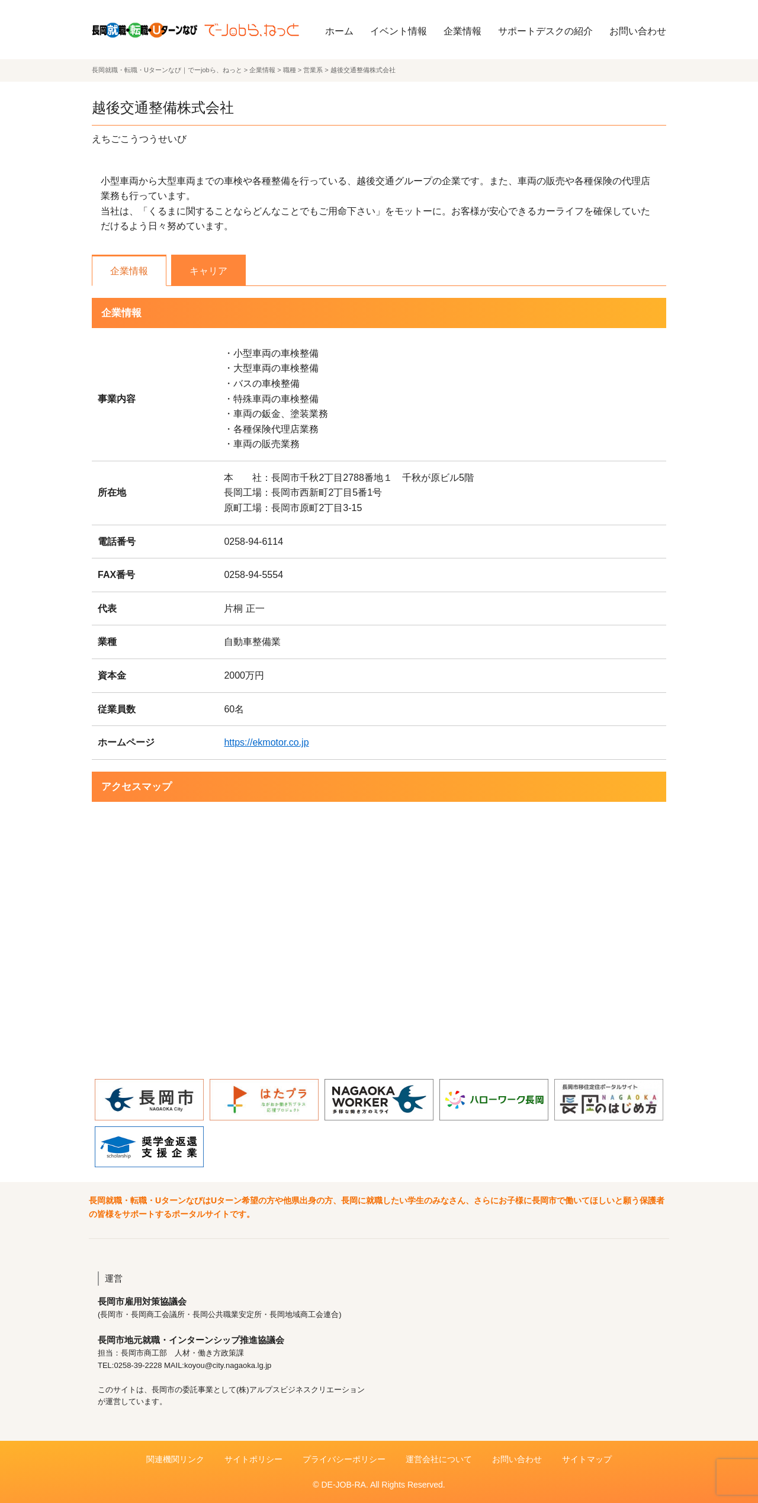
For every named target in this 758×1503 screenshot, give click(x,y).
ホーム (339, 31)
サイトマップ (587, 1459)
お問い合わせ (637, 31)
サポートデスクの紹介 (545, 31)
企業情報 (462, 31)
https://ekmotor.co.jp (266, 742)
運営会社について (439, 1459)
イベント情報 (398, 31)
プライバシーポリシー (344, 1459)
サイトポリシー (253, 1459)
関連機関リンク (175, 1459)
